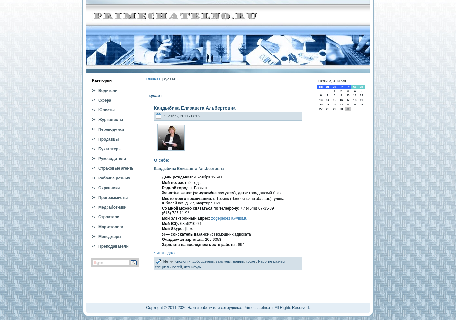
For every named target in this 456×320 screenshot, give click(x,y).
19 (361, 100)
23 (341, 104)
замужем (223, 261)
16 (341, 100)
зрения (238, 261)
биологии (182, 261)
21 (327, 104)
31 (347, 109)
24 (347, 104)
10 (347, 95)
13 (321, 100)
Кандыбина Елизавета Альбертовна (195, 108)
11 (354, 95)
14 (327, 100)
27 (321, 109)
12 (361, 95)
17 (347, 100)
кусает (251, 261)
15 (334, 100)
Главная (153, 79)
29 (334, 109)
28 (327, 109)
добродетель (203, 261)
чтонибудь (192, 267)
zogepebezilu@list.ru (229, 218)
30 (341, 109)
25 (354, 104)
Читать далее (166, 253)
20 (321, 104)
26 (361, 104)
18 (354, 100)
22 (334, 104)
